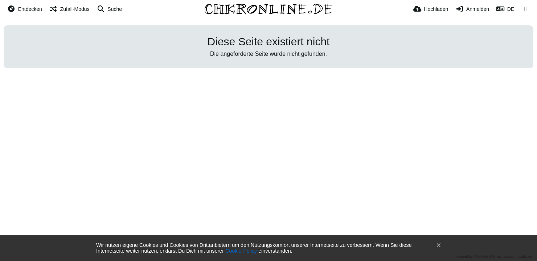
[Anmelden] (472, 9)
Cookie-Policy (241, 251)
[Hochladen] (430, 9)
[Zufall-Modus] (69, 9)
